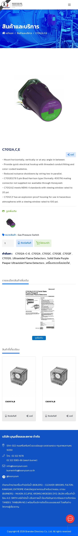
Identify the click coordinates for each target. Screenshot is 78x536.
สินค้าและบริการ (24, 33)
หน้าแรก (8, 33)
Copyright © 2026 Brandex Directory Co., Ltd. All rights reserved (39, 531)
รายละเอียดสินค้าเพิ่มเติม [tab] (15, 280)
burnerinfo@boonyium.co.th (21, 470)
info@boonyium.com (17, 466)
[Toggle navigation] (69, 5)
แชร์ (71, 154)
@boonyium (13, 476)
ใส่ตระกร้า (42, 243)
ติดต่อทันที (24, 243)
